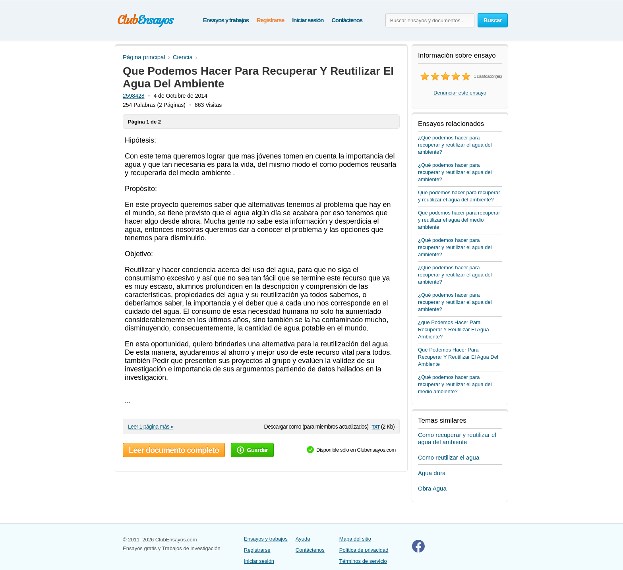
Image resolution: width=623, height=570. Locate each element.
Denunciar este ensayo (459, 93)
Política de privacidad (364, 550)
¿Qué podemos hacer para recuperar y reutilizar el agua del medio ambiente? (455, 384)
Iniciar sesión (307, 20)
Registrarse (270, 20)
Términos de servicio (363, 561)
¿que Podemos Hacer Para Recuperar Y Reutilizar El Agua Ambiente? (453, 329)
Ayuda (303, 539)
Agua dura (431, 473)
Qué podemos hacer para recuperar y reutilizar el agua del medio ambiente (459, 220)
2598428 (134, 96)
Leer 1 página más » (150, 426)
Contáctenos (346, 20)
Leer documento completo (174, 450)
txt (375, 426)
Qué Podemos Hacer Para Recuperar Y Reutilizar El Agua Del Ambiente (458, 357)
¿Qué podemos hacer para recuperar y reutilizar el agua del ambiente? (455, 145)
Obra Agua (432, 488)
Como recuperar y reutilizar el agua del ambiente (457, 438)
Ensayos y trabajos (226, 20)
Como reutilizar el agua (448, 457)
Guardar (252, 450)
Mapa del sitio (355, 539)
